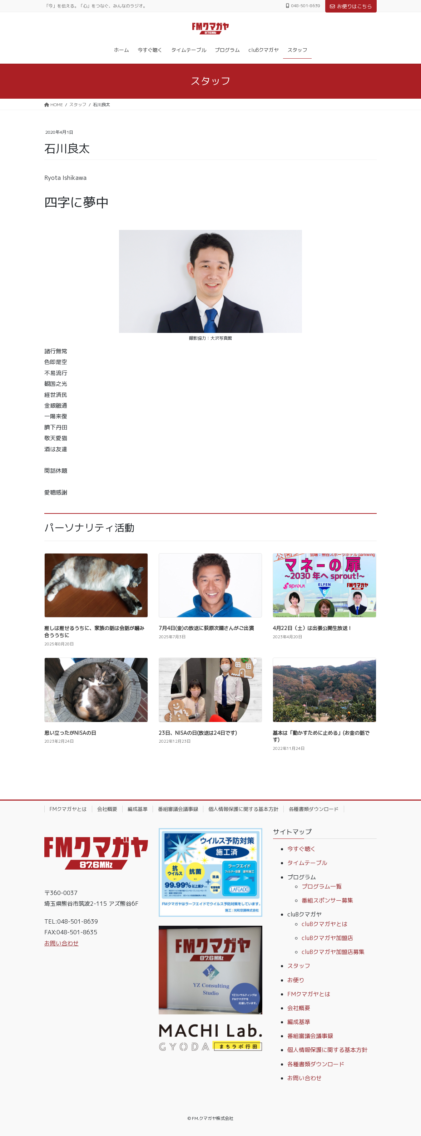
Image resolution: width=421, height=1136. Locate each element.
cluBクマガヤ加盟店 (327, 938)
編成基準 (138, 809)
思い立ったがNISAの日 (70, 732)
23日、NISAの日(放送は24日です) (198, 732)
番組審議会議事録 (178, 809)
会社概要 (107, 809)
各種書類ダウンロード (314, 809)
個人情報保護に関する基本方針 (243, 809)
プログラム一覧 (322, 886)
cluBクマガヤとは (324, 924)
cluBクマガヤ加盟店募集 (333, 952)
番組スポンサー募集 (327, 900)
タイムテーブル (307, 863)
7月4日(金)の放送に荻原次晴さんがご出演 (206, 628)
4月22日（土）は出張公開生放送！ (312, 628)
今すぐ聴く (301, 849)
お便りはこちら (351, 6)
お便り (295, 980)
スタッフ (298, 966)
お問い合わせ (61, 943)
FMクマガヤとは (68, 809)
